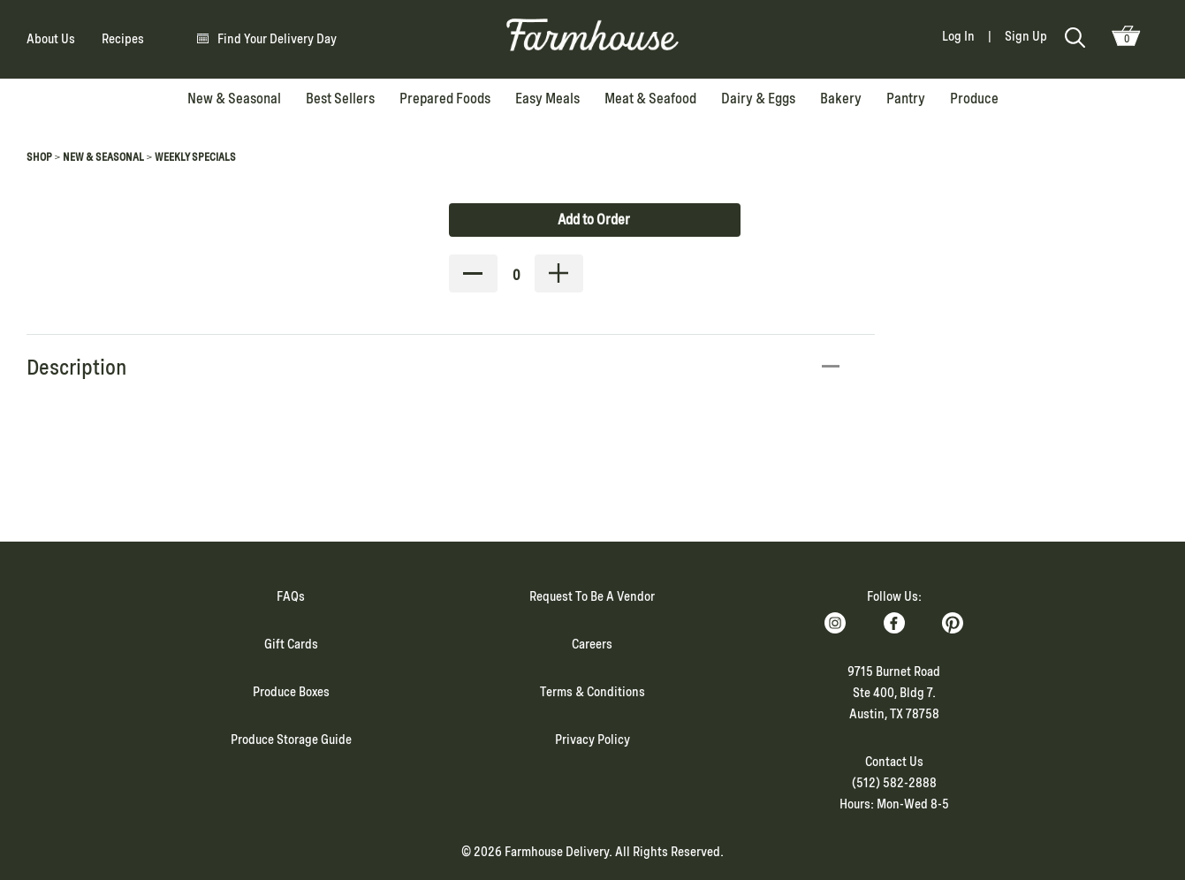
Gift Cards (291, 644)
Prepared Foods (444, 98)
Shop (39, 157)
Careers (592, 644)
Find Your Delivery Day (277, 39)
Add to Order (594, 219)
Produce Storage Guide (291, 739)
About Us (51, 39)
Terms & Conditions (592, 692)
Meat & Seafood (650, 98)
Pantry (905, 98)
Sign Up (1026, 36)
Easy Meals (547, 98)
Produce (974, 98)
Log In (958, 36)
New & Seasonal (234, 98)
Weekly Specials (195, 157)
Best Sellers (340, 98)
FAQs (291, 596)
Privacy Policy (592, 739)
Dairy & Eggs (758, 98)
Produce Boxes (291, 692)
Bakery (841, 98)
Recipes (123, 39)
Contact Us (894, 762)
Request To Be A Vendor (592, 596)
